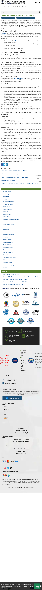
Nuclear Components (8, 255)
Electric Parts (6, 229)
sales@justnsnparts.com (10, 383)
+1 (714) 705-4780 (9, 386)
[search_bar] (36, 3)
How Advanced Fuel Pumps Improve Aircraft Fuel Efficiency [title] (14, 170)
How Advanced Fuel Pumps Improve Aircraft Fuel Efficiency (16, 282)
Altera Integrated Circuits (8, 201)
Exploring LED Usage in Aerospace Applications (13, 284)
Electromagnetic (7, 232)
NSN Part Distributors (8, 252)
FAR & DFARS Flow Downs (21, 449)
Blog (6, 7)
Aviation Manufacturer (8, 209)
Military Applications (8, 242)
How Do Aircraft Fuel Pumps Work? (11, 274)
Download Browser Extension (10, 472)
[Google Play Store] (6, 475)
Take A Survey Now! (12, 398)
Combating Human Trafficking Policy (21, 433)
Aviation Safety (6, 217)
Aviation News (6, 212)
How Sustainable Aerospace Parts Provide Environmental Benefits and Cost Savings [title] (19, 183)
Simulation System (7, 262)
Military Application (7, 239)
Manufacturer (6, 237)
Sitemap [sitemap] (6, 417)
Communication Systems (8, 224)
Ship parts (5, 260)
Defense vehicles (7, 227)
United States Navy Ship (8, 265)
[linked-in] (7, 164)
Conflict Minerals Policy (21, 430)
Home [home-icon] (2, 7)
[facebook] (2, 164)
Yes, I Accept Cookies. (37, 586)
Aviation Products (7, 214)
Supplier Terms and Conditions (21, 441)
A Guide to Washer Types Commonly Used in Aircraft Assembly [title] (15, 177)
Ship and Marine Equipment (9, 257)
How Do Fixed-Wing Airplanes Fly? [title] (8, 180)
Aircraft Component (29, 18)
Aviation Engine (6, 207)
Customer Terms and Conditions (21, 439)
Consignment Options (20, 451)
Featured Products (21, 453)
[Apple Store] (3, 475)
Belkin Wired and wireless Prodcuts (11, 219)
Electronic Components (8, 234)
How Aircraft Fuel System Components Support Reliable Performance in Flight (20, 277)
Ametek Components (8, 204)
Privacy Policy (21, 426)
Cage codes (5, 222)
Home (5, 407)
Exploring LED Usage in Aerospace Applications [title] (11, 174)
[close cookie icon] (40, 586)
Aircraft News (6, 196)
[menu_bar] (39, 3)
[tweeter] (4, 164)
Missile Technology (7, 244)
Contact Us (6, 412)
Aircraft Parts (6, 199)
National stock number (8, 247)
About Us (6, 409)
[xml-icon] (5, 419)
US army (5, 267)
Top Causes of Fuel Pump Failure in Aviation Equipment (15, 279)
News (4, 250)
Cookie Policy (21, 428)
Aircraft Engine (6, 194)
